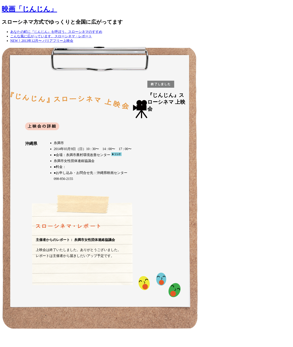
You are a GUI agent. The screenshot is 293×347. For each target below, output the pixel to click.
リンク (116, 154)
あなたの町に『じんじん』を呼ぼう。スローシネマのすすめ (56, 32)
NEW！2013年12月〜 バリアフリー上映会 (41, 40)
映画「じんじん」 (29, 9)
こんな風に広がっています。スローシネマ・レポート (51, 36)
